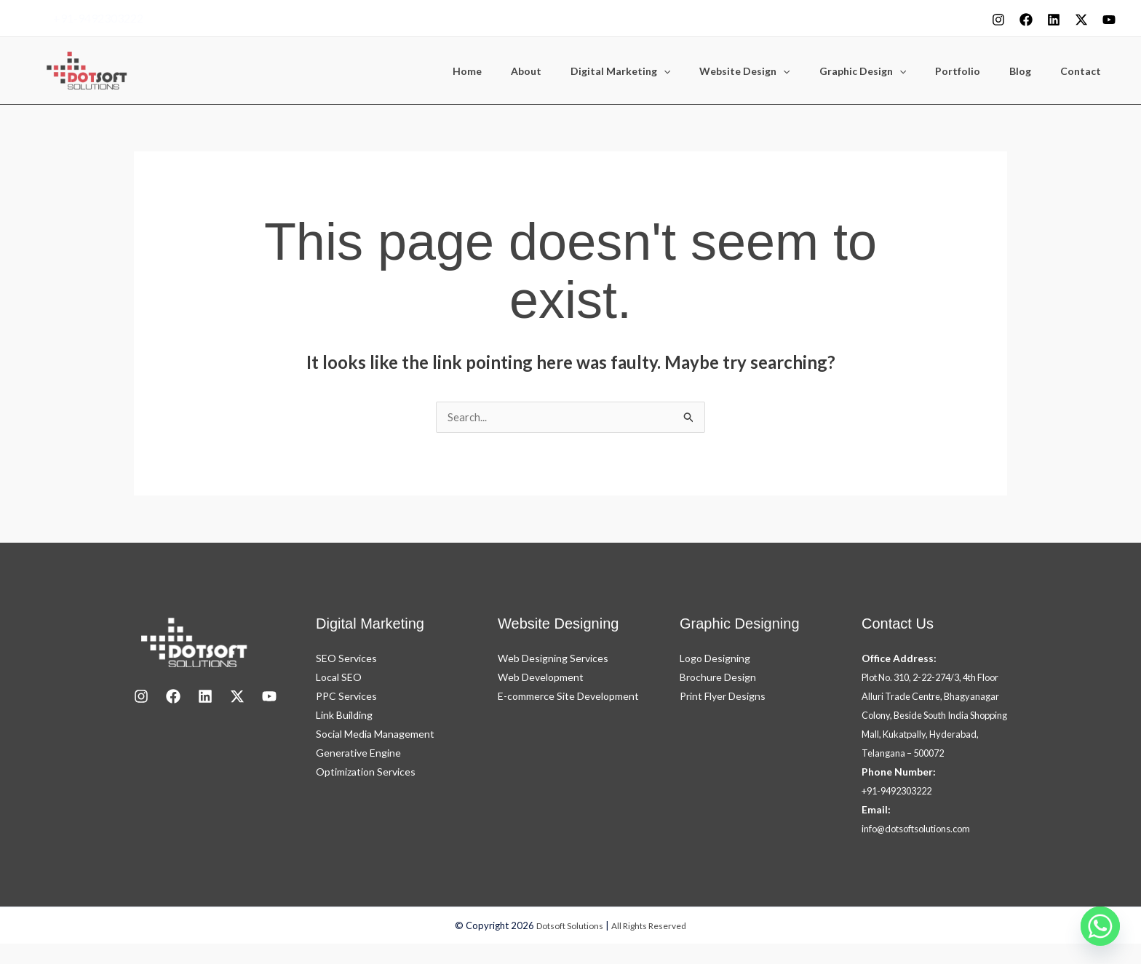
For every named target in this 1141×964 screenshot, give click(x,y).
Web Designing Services (553, 659)
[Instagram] (998, 19)
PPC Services (346, 697)
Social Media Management (375, 735)
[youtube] (1109, 19)
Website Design (784, 71)
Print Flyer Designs (723, 697)
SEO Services (346, 659)
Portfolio (979, 71)
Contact (1085, 71)
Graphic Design (893, 71)
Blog (1033, 71)
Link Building (344, 716)
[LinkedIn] (205, 697)
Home (532, 71)
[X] (1081, 19)
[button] (711, 71)
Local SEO (339, 678)
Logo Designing (715, 659)
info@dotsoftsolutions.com (924, 848)
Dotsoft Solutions (566, 946)
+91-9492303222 (98, 18)
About (583, 71)
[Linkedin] (1053, 19)
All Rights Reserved (652, 946)
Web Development (541, 678)
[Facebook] (1026, 19)
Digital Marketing (668, 71)
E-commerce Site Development (568, 697)
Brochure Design (718, 678)
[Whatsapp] (1100, 926)
